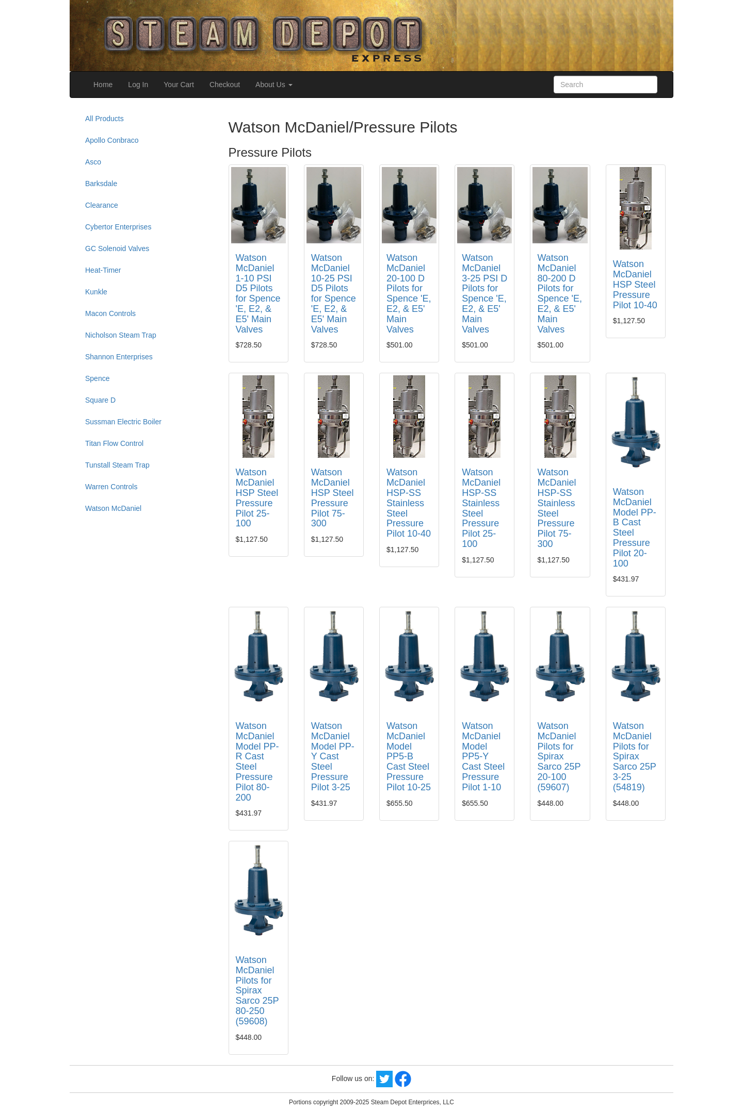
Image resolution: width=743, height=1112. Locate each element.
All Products (104, 118)
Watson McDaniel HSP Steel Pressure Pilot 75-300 (332, 497)
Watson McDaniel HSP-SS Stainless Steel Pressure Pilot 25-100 (481, 508)
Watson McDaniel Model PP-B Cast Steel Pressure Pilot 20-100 (634, 528)
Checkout (224, 84)
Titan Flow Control (114, 443)
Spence (97, 378)
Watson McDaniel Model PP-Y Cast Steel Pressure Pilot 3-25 (332, 756)
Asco (93, 162)
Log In (138, 84)
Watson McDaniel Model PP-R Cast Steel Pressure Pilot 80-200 (257, 762)
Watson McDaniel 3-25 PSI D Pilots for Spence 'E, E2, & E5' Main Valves (484, 294)
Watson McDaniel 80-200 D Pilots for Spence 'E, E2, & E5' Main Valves (559, 294)
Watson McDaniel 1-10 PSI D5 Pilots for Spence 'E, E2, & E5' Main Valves (258, 294)
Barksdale (101, 183)
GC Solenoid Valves (117, 248)
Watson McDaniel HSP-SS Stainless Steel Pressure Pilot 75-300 (556, 508)
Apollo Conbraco (112, 140)
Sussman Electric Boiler (123, 422)
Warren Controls (111, 487)
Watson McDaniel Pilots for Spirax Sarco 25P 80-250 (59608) (257, 990)
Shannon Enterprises (119, 357)
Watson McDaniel (113, 508)
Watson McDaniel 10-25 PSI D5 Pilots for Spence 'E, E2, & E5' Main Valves (333, 294)
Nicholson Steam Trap (120, 335)
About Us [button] (273, 84)
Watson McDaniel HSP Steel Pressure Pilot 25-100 (257, 497)
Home (102, 84)
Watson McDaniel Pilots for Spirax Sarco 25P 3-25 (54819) (634, 756)
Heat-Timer (103, 270)
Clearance (101, 205)
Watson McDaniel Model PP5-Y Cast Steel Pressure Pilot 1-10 (483, 756)
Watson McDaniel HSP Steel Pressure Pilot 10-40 (635, 284)
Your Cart (179, 84)
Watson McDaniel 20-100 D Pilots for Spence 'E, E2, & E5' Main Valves (408, 294)
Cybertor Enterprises (118, 227)
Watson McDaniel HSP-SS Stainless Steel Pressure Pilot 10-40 (408, 503)
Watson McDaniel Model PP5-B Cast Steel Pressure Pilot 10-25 (408, 756)
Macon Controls (110, 313)
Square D (100, 400)
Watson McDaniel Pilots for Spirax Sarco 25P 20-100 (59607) (558, 756)
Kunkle (96, 292)
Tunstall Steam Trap (117, 465)
